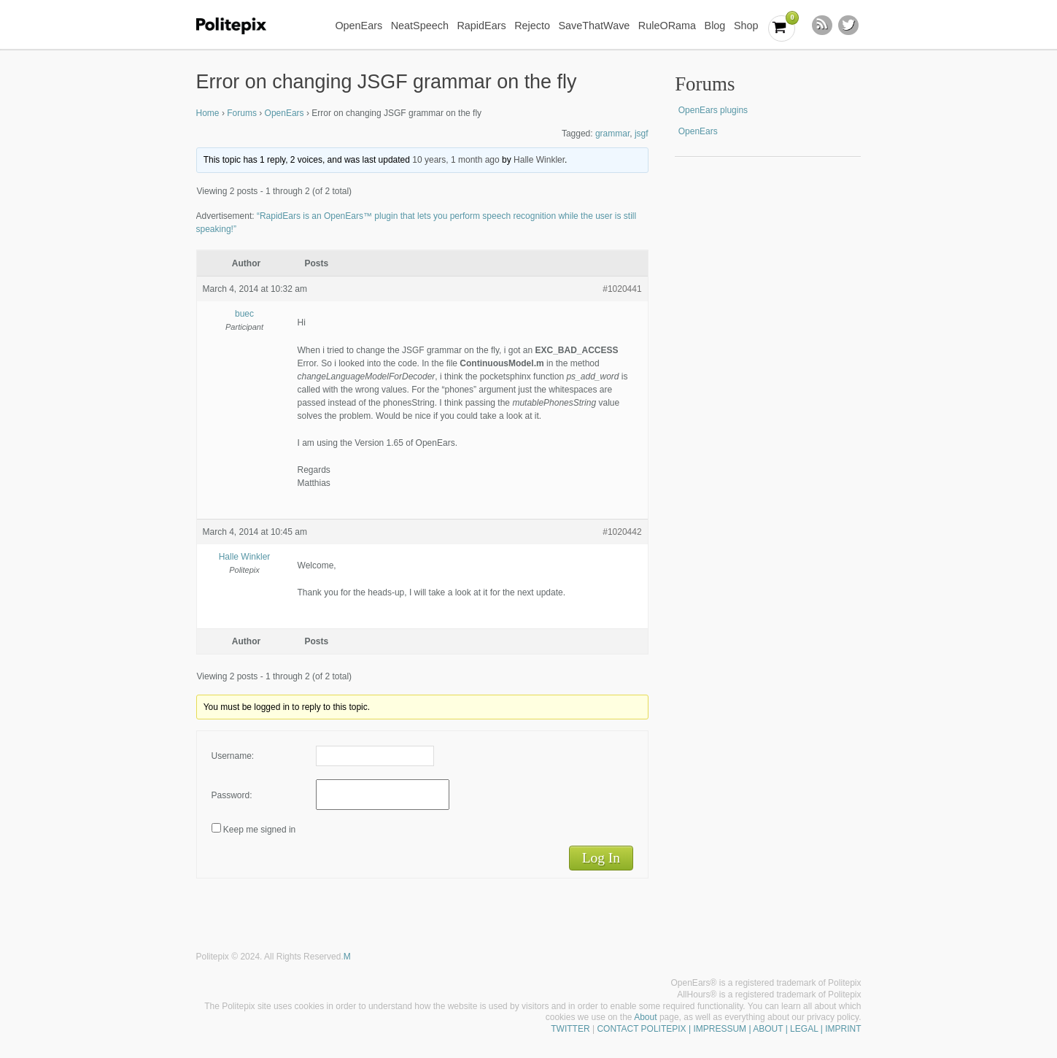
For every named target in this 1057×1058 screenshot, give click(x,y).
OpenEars (358, 25)
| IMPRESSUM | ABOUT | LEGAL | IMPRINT (774, 1029)
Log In (601, 857)
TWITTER (570, 1029)
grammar (612, 133)
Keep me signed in (259, 830)
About (645, 1017)
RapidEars (481, 25)
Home (208, 113)
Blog (715, 25)
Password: (232, 795)
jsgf (641, 133)
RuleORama (667, 25)
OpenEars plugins (713, 110)
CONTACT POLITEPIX (641, 1029)
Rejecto (532, 25)
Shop (746, 25)
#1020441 (622, 289)
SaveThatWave (594, 25)
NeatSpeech (420, 25)
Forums (242, 113)
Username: (233, 756)
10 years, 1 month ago (455, 160)
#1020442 (622, 532)
